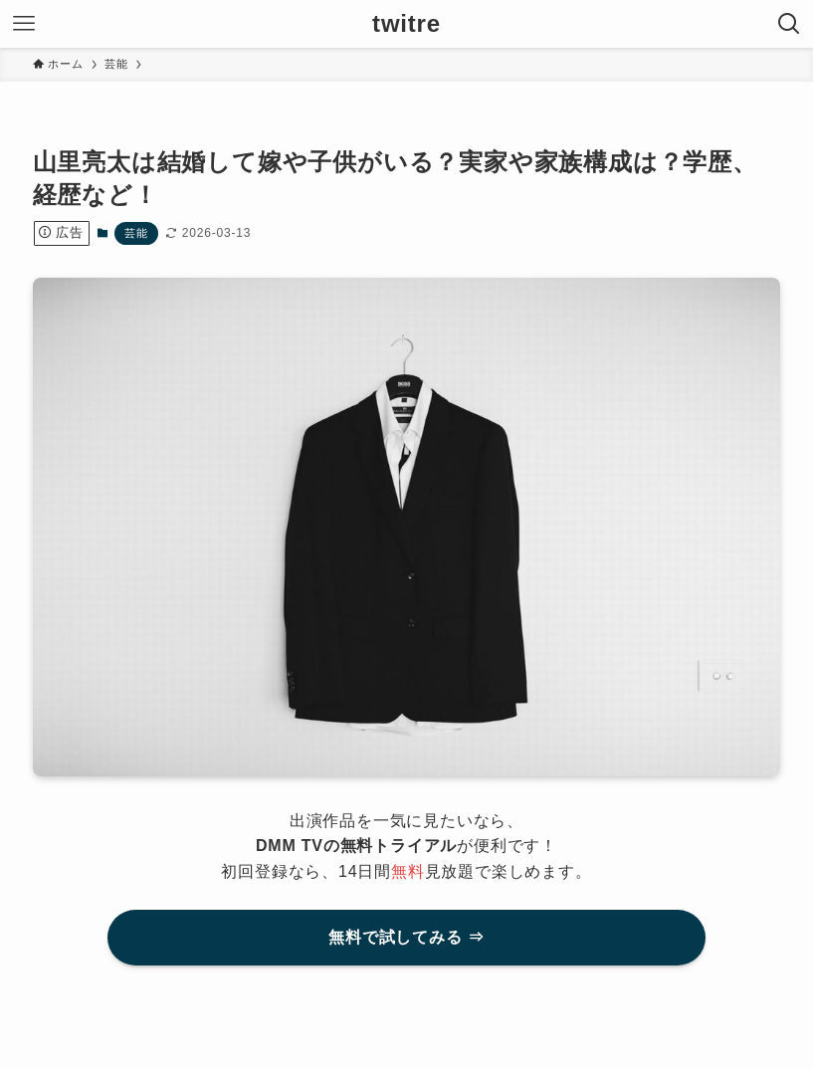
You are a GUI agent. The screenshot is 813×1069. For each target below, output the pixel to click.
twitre (406, 24)
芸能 (136, 233)
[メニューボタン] (24, 24)
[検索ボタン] (789, 24)
